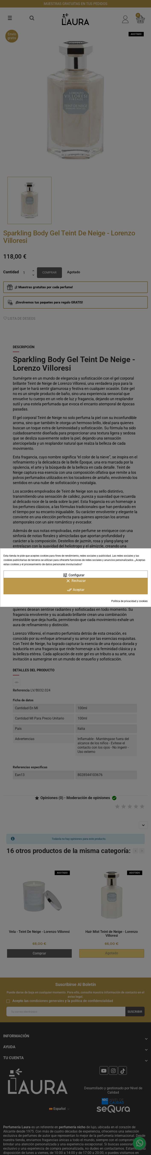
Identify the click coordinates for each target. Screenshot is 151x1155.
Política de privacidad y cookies (129, 601)
